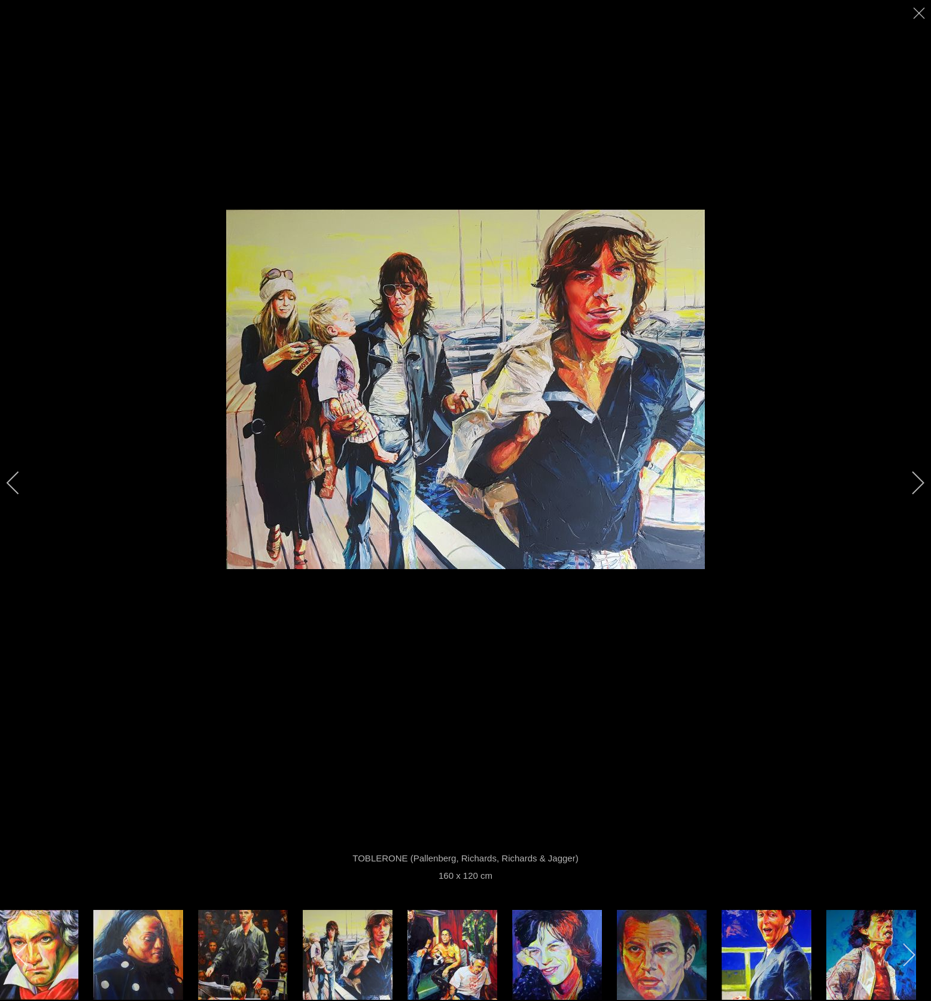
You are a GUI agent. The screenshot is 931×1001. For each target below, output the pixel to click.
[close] (920, 13)
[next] (910, 483)
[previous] (21, 483)
